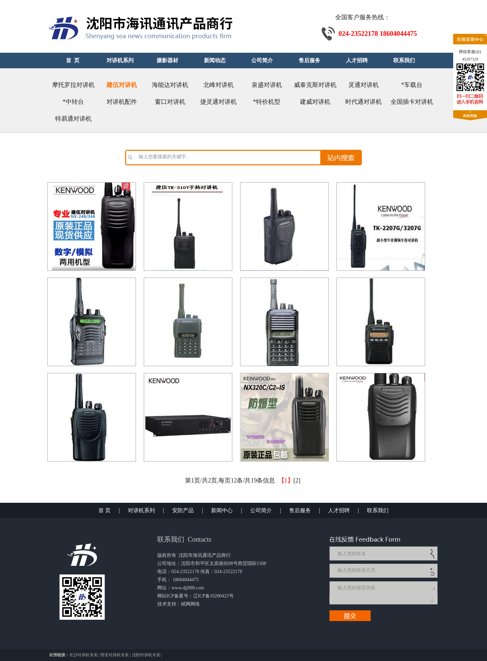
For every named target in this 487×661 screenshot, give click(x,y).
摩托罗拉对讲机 (73, 84)
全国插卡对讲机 (412, 101)
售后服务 (300, 510)
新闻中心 (222, 510)
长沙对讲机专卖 (83, 655)
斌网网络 (190, 604)
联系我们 (378, 510)
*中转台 (73, 101)
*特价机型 (266, 101)
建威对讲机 (315, 101)
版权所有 (166, 555)
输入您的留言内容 (385, 593)
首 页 (104, 510)
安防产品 (183, 510)
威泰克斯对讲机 (315, 84)
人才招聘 (339, 510)
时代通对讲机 (363, 101)
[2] (297, 480)
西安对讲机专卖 (114, 655)
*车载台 (411, 84)
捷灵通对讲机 (218, 101)
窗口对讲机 (170, 101)
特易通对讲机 (73, 118)
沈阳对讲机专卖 (146, 655)
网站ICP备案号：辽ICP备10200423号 (195, 595)
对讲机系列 (141, 510)
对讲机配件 (122, 101)
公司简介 (261, 510)
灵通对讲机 (363, 84)
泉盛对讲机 (267, 84)
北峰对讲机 (218, 84)
